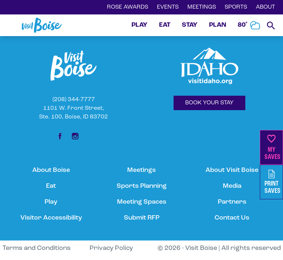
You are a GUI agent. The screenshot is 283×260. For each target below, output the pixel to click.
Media (232, 186)
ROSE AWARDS (127, 7)
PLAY (139, 25)
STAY (189, 25)
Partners (232, 202)
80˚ (249, 25)
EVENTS (168, 7)
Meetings (141, 170)
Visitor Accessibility (51, 217)
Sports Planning (142, 186)
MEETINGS (201, 7)
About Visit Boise (231, 170)
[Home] (41, 25)
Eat (51, 186)
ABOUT (265, 7)
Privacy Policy (111, 248)
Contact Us (232, 217)
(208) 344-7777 (74, 100)
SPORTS (236, 7)
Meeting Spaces (141, 202)
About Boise (51, 170)
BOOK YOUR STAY (209, 103)
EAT (164, 25)
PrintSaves (272, 182)
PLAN (217, 25)
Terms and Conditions (37, 248)
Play (51, 202)
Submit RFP (141, 217)
